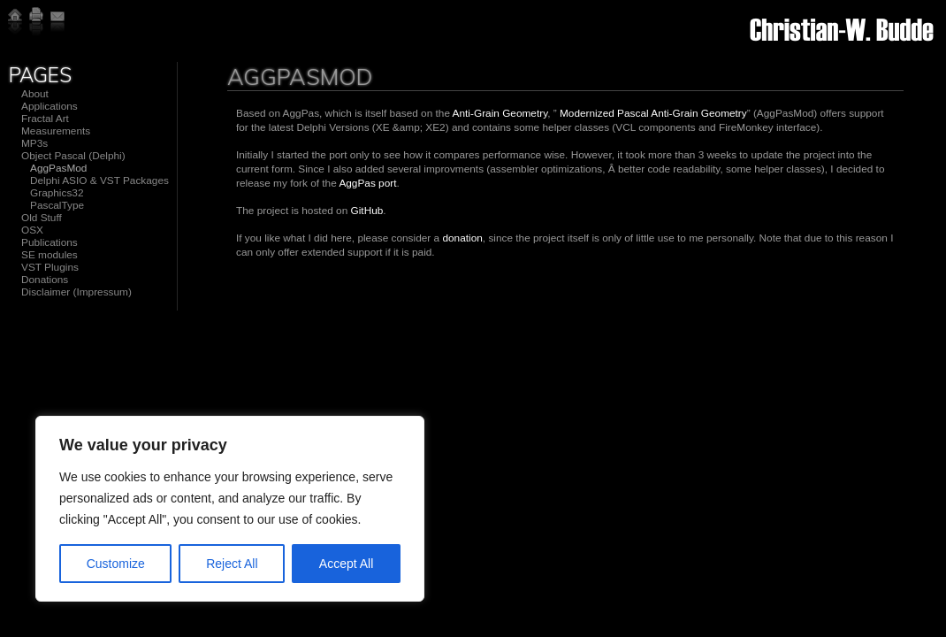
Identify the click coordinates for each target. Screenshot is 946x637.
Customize (116, 563)
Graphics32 (57, 193)
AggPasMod (58, 168)
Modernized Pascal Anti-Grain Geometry (653, 113)
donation (462, 238)
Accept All (346, 563)
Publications (49, 242)
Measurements (55, 131)
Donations (44, 279)
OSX (32, 230)
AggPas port (367, 183)
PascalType (57, 205)
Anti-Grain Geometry (500, 113)
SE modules (49, 255)
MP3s (34, 143)
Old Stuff (41, 217)
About (35, 94)
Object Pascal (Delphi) (73, 156)
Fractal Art (45, 118)
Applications (49, 106)
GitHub (367, 210)
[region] (229, 509)
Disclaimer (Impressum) (76, 292)
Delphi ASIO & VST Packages (99, 180)
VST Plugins (50, 267)
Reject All (231, 563)
